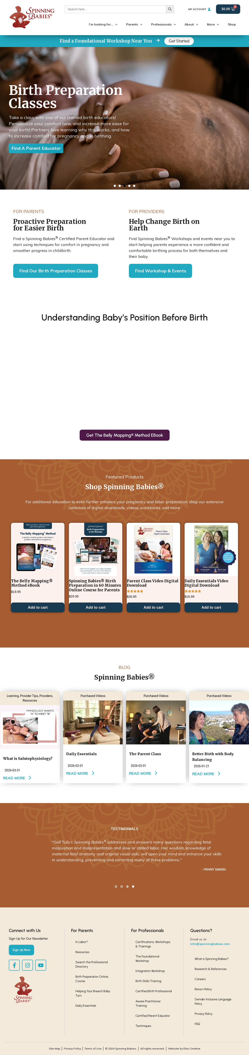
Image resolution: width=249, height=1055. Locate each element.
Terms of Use (93, 1048)
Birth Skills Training (148, 981)
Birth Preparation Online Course (91, 979)
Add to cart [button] (38, 740)
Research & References (211, 969)
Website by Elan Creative (184, 1048)
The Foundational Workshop (147, 959)
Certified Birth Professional (153, 991)
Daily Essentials (85, 1006)
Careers (200, 979)
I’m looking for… (103, 24)
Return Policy (203, 989)
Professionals (163, 24)
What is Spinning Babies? (212, 959)
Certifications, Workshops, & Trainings (153, 944)
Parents (134, 24)
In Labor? (81, 942)
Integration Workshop (150, 971)
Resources (82, 952)
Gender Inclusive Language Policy (213, 1001)
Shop (232, 24)
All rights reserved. (152, 1048)
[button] (115, 186)
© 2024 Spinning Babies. (121, 1048)
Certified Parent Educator (152, 1016)
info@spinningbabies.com (210, 944)
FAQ (197, 1024)
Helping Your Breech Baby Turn (92, 993)
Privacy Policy (203, 1014)
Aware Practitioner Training (148, 1003)
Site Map (54, 1048)
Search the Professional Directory (91, 964)
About (191, 24)
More (213, 24)
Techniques (143, 1026)
